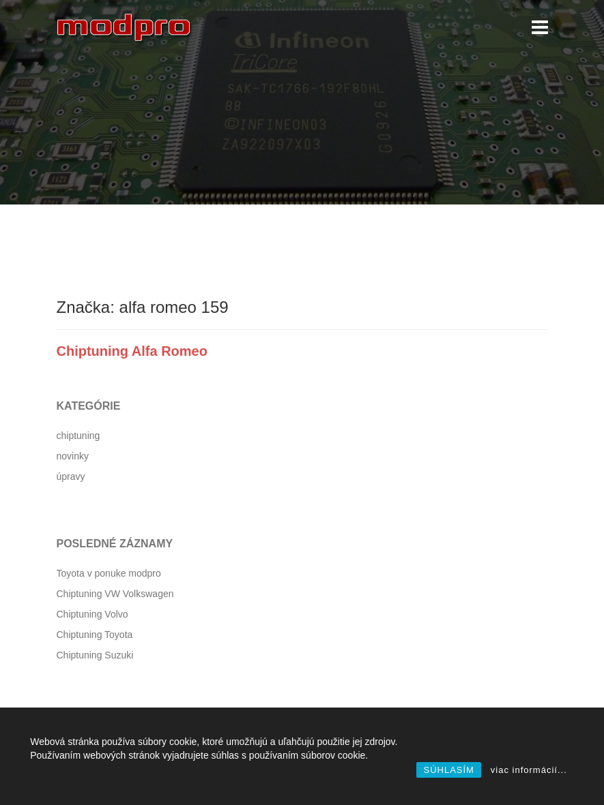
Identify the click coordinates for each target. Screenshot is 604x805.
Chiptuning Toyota (95, 634)
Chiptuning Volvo (92, 614)
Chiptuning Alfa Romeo (132, 351)
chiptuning (78, 435)
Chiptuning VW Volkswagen (115, 593)
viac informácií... (529, 770)
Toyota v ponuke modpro (109, 573)
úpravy (71, 476)
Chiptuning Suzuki (95, 655)
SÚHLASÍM (448, 770)
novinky (73, 456)
